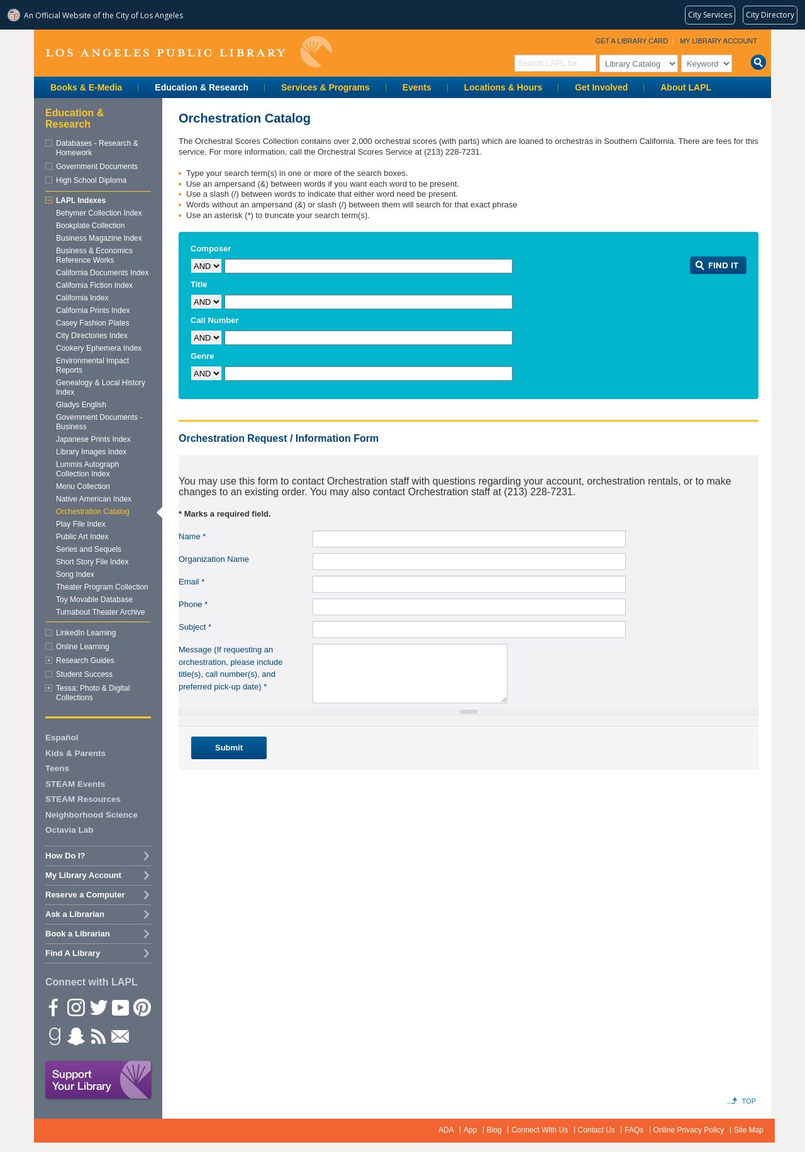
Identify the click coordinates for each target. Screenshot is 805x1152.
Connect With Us (539, 1130)
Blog (494, 1130)
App (470, 1130)
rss (97, 1036)
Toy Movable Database (94, 599)
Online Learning (82, 646)
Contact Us (596, 1130)
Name (192, 536)
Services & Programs (325, 87)
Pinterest (141, 1007)
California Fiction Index (94, 285)
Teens (57, 768)
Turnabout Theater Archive (100, 612)
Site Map (748, 1130)
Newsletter (119, 1036)
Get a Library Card (632, 41)
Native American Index (93, 499)
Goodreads (53, 1036)
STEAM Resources (83, 799)
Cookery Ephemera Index (99, 348)
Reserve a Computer (85, 894)
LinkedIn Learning (86, 632)
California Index (82, 297)
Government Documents (97, 166)
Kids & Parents (75, 753)
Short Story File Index (92, 561)
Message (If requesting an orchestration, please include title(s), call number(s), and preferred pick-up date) (231, 668)
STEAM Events (75, 784)
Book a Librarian (77, 933)
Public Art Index (82, 536)
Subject (195, 627)
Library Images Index (91, 451)
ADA (446, 1130)
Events (416, 87)
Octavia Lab (69, 830)
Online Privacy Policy (688, 1130)
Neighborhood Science (91, 815)
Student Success (84, 674)
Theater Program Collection (102, 587)
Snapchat (75, 1036)
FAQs (634, 1130)
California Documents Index (102, 272)
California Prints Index (93, 310)
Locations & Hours (503, 87)
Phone (193, 604)
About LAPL (685, 87)
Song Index (75, 574)
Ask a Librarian (74, 914)
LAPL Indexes (81, 200)
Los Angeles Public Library (188, 52)
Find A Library (72, 953)
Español (62, 737)
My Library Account (718, 41)
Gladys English (81, 404)
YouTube (119, 1007)
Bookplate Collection (90, 225)
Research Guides (85, 660)
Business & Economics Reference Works (94, 255)
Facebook (53, 1007)
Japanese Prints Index (93, 439)
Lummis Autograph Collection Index (87, 469)
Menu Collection (83, 486)
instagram (75, 1007)
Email (191, 581)
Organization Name (214, 559)
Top (749, 1101)
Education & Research (201, 87)
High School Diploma (91, 180)
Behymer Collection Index (99, 213)
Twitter (97, 1007)
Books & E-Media (86, 87)
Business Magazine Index (99, 238)
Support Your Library (99, 1080)
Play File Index (81, 524)
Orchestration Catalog (93, 511)
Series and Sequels (88, 549)
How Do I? (65, 855)
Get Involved (601, 87)
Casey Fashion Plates (93, 323)
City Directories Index (92, 335)
